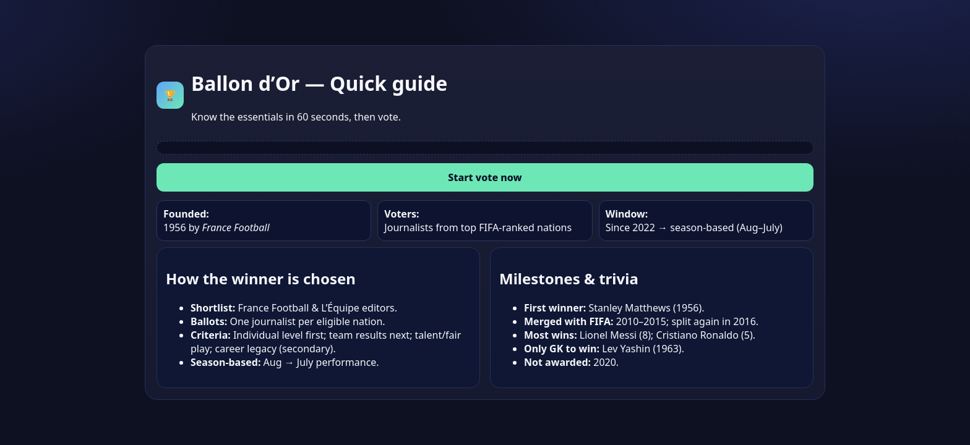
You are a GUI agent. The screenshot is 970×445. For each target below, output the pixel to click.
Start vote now (484, 177)
